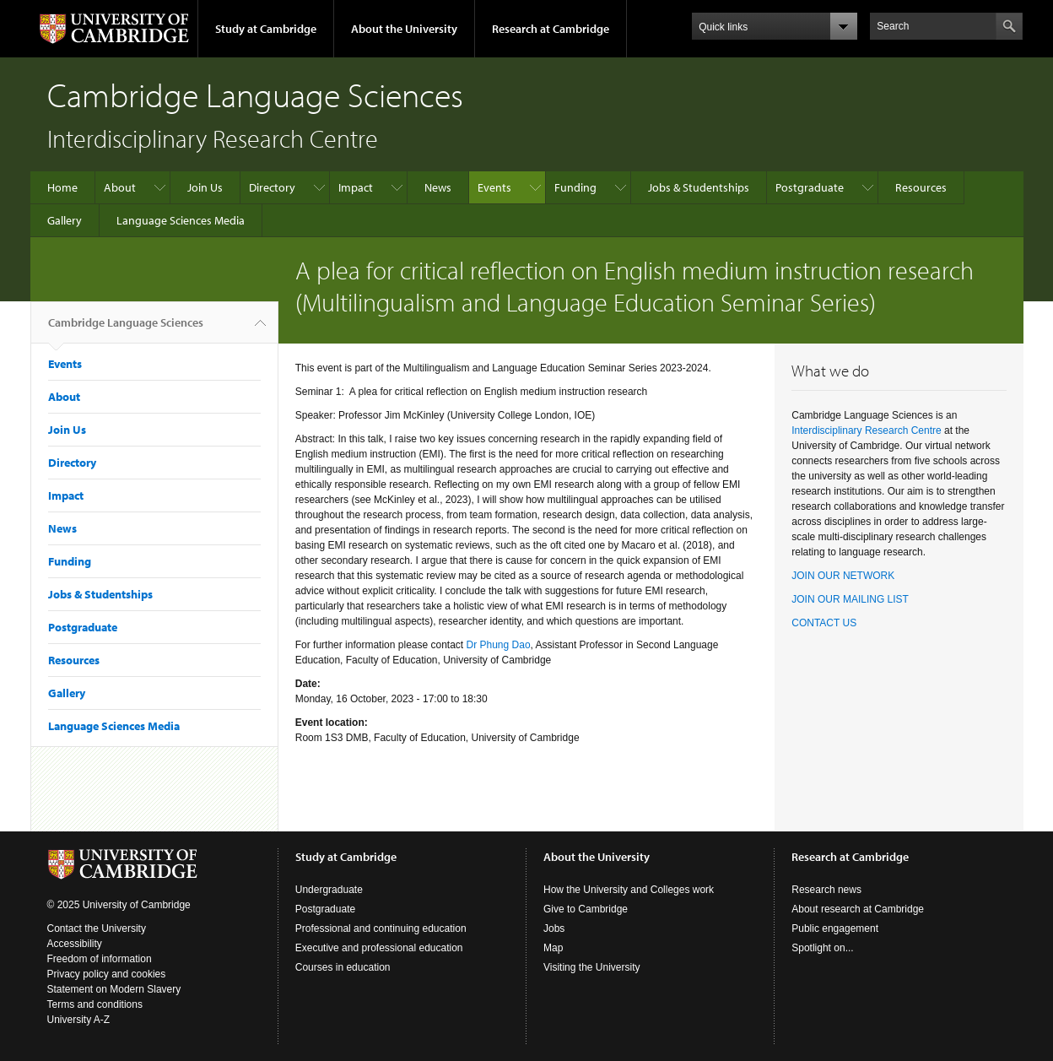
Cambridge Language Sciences (125, 329)
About (120, 187)
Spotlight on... (822, 948)
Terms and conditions (95, 1004)
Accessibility (74, 944)
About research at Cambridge (857, 909)
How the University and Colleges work (628, 890)
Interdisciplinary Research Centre (866, 430)
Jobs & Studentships (698, 187)
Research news (826, 890)
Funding (575, 187)
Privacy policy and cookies (106, 974)
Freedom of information (99, 959)
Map (553, 948)
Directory (272, 187)
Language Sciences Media (180, 220)
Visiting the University (591, 967)
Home (62, 187)
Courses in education (343, 967)
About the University (404, 28)
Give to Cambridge (585, 909)
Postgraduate (809, 187)
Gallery (64, 220)
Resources (921, 187)
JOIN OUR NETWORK (842, 576)
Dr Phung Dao (499, 645)
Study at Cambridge (265, 28)
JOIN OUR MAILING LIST (850, 599)
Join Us (205, 187)
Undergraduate (329, 890)
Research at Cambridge (550, 28)
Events (494, 187)
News (437, 187)
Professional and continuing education (381, 928)
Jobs (553, 928)
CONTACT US (823, 623)
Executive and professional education (379, 948)
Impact (355, 187)
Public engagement (834, 928)
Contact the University (96, 928)
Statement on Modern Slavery (114, 989)
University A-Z (79, 1020)
